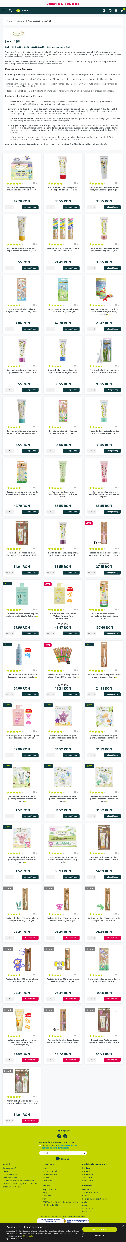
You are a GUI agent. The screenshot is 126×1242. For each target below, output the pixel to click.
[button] (43, 1238)
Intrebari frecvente (12, 1186)
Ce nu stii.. (47, 1195)
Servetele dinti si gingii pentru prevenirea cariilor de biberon (22, 188)
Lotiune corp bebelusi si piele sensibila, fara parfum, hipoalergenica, (22, 1042)
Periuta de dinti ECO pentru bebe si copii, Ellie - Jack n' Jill (63, 980)
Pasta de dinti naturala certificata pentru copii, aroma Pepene (104, 494)
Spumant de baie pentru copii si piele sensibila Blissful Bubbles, (22, 614)
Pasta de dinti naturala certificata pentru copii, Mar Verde (63, 494)
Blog (44, 1192)
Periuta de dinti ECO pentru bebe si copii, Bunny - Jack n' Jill (22, 919)
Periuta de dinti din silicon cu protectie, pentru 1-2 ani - (63, 432)
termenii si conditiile (67, 1145)
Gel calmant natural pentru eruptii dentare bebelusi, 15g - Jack (63, 859)
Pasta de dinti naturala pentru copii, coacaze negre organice (63, 554)
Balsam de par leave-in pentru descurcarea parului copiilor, (22, 675)
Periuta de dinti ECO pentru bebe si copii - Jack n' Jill (63, 249)
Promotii (86, 1171)
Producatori (19, 21)
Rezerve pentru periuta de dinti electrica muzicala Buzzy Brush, (22, 493)
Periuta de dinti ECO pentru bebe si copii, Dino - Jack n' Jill (104, 919)
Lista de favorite (50, 1174)
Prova (9, 21)
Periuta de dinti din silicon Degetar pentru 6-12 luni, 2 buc (22, 310)
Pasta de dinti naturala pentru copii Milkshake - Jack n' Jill (104, 432)
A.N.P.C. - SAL (88, 1208)
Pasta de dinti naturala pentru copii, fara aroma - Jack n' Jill (104, 188)
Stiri (44, 1198)
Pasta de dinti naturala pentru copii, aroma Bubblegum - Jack (63, 371)
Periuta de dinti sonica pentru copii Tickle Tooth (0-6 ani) (104, 371)
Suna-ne (65, 1158)
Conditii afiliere (10, 1174)
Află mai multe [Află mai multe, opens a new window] (27, 1236)
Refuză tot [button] (100, 1235)
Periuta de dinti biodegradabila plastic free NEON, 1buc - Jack (63, 675)
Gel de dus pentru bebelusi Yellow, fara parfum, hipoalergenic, (63, 615)
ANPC (84, 1202)
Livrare (6, 1171)
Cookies (86, 1205)
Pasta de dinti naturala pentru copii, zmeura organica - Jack (104, 249)
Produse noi (87, 1174)
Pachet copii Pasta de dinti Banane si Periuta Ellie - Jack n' (104, 858)
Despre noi (87, 1189)
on (8, 183)
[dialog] (63, 1232)
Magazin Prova (49, 1189)
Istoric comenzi (49, 1171)
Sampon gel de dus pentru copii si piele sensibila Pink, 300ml (22, 736)
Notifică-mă (30, 938)
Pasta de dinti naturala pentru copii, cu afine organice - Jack (22, 432)
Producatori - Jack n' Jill (39, 21)
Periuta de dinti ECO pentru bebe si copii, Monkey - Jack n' (22, 980)
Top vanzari (87, 1177)
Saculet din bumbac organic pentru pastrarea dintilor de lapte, (63, 737)
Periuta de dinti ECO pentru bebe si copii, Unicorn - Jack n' (104, 675)
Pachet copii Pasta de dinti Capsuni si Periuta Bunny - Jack (22, 554)
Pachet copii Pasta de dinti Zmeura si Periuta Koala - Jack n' (104, 1041)
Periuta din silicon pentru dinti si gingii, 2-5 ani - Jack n (104, 980)
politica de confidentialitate (55, 1147)
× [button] (123, 1226)
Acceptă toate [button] (99, 1229)
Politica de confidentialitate (94, 1198)
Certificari (86, 1211)
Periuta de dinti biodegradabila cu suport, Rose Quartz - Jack (104, 554)
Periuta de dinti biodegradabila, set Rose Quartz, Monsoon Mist (63, 1041)
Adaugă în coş (30, 207)
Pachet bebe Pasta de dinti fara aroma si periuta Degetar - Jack (22, 1102)
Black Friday (87, 1180)
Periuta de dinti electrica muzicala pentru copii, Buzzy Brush (104, 615)
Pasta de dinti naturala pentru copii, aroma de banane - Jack (22, 249)
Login (45, 1168)
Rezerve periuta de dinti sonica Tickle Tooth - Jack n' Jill (63, 310)
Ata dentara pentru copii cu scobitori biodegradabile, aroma (104, 311)
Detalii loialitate (10, 1177)
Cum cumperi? (9, 1168)
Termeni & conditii (90, 1192)
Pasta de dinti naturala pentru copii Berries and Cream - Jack (22, 371)
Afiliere (45, 1177)
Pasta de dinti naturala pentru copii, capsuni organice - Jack (63, 188)
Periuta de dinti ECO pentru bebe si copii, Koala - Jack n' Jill (63, 919)
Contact (85, 1195)
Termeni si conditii (76, 1216)
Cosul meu (47, 1180)
